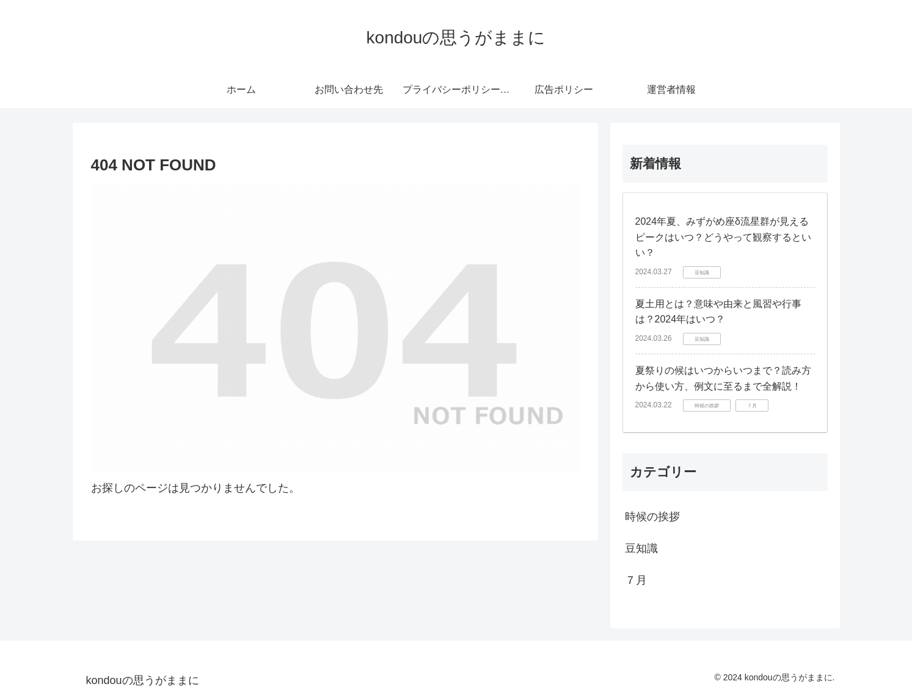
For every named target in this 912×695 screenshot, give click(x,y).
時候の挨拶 (652, 517)
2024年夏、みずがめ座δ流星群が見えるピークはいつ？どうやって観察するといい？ (723, 237)
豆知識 (641, 548)
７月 (636, 580)
